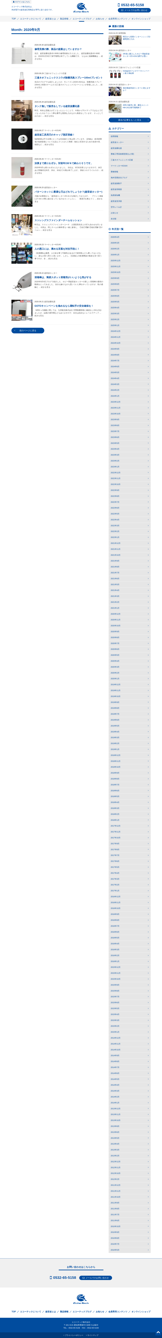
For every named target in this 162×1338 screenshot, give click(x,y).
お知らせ (100, 19)
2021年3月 (115, 596)
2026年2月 (115, 249)
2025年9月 (115, 278)
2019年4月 (115, 732)
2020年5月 (115, 655)
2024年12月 (116, 331)
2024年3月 (115, 384)
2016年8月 (115, 920)
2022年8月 (115, 496)
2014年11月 (116, 1044)
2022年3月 (115, 526)
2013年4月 (115, 1144)
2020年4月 (115, 661)
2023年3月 (115, 455)
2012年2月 (115, 1179)
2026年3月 (115, 243)
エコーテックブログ (82, 19)
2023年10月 (116, 414)
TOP (14, 19)
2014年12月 (116, 1038)
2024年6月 (115, 366)
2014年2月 (115, 1097)
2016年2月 (115, 955)
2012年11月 (116, 1167)
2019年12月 (116, 684)
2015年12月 (116, 967)
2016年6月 (115, 932)
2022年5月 (115, 514)
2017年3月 (115, 879)
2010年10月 (116, 1226)
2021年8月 (115, 567)
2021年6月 (115, 579)
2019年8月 (115, 708)
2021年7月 (115, 573)
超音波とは (50, 19)
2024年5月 (115, 372)
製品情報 (64, 19)
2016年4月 (115, 944)
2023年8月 (115, 425)
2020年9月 (115, 631)
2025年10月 (116, 272)
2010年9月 (115, 1232)
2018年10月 (116, 767)
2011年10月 (116, 1197)
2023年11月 (116, 408)
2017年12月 (116, 826)
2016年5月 (115, 938)
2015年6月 (115, 1002)
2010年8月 (115, 1238)
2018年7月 (115, 785)
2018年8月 (115, 779)
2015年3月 (115, 1020)
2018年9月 (115, 773)
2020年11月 (116, 620)
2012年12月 (116, 1162)
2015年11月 (116, 973)
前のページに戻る (27, 330)
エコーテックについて (30, 19)
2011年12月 (116, 1185)
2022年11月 (116, 478)
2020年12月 (116, 614)
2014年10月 (116, 1050)
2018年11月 (116, 761)
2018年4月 (115, 802)
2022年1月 (115, 537)
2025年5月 (115, 302)
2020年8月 (115, 637)
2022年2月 (115, 531)
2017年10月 (116, 838)
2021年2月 (115, 602)
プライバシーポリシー (74, 1335)
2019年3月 (115, 737)
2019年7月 (115, 714)
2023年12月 (116, 402)
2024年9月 (115, 349)
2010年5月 (115, 1250)
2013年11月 (116, 1114)
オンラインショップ (141, 19)
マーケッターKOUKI (119, 166)
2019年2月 (115, 743)
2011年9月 (115, 1203)
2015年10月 (116, 979)
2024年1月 (115, 396)
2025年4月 (115, 308)
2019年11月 (116, 690)
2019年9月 (115, 702)
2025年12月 (116, 261)
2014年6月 (115, 1073)
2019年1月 (115, 749)
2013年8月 (115, 1126)
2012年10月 (116, 1173)
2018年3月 (115, 808)
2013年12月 (116, 1109)
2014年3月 (115, 1091)
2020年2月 (115, 673)
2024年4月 (115, 378)
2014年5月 (115, 1079)
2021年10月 (116, 555)
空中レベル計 (116, 207)
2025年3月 (115, 313)
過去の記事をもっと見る (129, 120)
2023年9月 (115, 419)
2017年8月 (115, 849)
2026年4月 (115, 237)
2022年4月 (115, 520)
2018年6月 (115, 791)
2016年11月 (116, 902)
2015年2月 (115, 1026)
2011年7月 (115, 1215)
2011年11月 (116, 1191)
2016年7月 (115, 926)
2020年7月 (115, 643)
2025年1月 (115, 325)
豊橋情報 (114, 172)
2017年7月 (115, 855)
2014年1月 (115, 1103)
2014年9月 (115, 1055)
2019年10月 (116, 696)
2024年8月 (115, 355)
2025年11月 (116, 266)
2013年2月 (115, 1156)
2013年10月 (116, 1120)
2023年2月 (115, 461)
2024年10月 (116, 343)
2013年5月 (115, 1138)
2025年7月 (115, 290)
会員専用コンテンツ (117, 19)
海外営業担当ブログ (119, 178)
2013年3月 (115, 1150)
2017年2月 (115, 885)
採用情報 (114, 136)
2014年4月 (115, 1085)
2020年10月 (116, 626)
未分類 (113, 219)
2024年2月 (115, 390)
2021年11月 (116, 549)
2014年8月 (115, 1061)
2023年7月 (115, 431)
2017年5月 (115, 867)
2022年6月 (115, 508)
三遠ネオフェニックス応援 (122, 160)
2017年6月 (115, 861)
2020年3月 (115, 667)
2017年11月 (116, 832)
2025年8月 (115, 284)
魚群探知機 (115, 195)
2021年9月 (115, 561)
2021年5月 (115, 584)
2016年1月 (115, 961)
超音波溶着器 (116, 189)
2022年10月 (116, 484)
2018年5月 (115, 796)
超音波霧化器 (116, 148)
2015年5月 (115, 1008)
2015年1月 (115, 1032)
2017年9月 (115, 844)
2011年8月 (115, 1209)
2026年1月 (115, 255)
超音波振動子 (116, 183)
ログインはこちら (21, 2)
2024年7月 (115, 361)
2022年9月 (115, 490)
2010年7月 (115, 1244)
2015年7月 (115, 997)
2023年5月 (115, 443)
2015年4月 (115, 1014)
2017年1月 (115, 891)
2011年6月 (115, 1220)
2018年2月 (115, 814)
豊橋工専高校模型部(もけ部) (122, 154)
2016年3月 (115, 949)
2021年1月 (115, 608)
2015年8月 (115, 991)
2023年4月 (115, 449)
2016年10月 (116, 908)
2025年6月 (115, 296)
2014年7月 (115, 1067)
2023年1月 (115, 467)
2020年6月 (115, 649)
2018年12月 (116, 755)
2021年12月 (116, 543)
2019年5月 (115, 726)
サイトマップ (92, 1335)
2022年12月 (116, 473)
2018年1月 (115, 820)
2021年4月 (115, 590)
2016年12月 (116, 897)
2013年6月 (115, 1132)
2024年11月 (116, 337)
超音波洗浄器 (116, 201)
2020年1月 (115, 679)
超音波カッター (117, 142)
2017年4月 (115, 873)
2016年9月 (115, 914)
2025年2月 (115, 319)
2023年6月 (115, 437)
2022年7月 (115, 502)
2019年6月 (115, 720)
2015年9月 (115, 985)
